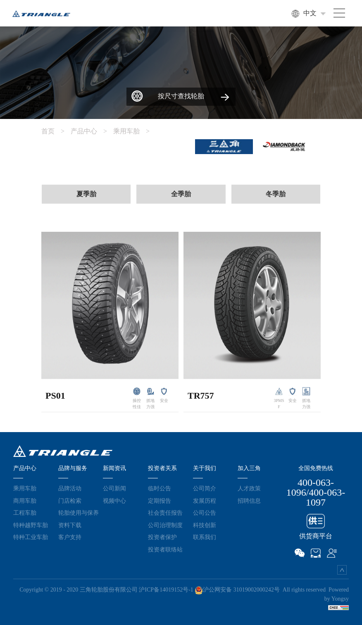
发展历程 (204, 500)
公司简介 (204, 488)
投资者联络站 (165, 549)
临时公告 (159, 488)
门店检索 (69, 500)
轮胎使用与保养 (78, 512)
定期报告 (159, 500)
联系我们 (204, 537)
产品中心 (92, 131)
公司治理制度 (165, 525)
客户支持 (69, 537)
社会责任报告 (165, 512)
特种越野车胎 (30, 525)
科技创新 (204, 525)
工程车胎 (24, 512)
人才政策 (249, 488)
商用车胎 (24, 500)
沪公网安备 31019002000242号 (237, 590)
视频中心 (114, 500)
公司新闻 (114, 488)
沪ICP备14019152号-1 (166, 590)
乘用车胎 (134, 131)
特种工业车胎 (30, 537)
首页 (56, 131)
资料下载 (69, 525)
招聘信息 (249, 500)
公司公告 (204, 512)
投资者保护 (162, 537)
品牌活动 (69, 488)
